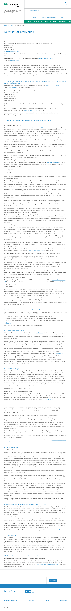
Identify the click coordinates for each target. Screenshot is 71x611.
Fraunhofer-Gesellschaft (34, 10)
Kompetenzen (38, 21)
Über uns (29, 21)
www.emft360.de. (12, 87)
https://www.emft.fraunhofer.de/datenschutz (48, 564)
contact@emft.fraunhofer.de (11, 51)
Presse (35, 17)
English (63, 17)
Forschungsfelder (51, 21)
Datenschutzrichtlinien (47, 399)
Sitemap (47, 600)
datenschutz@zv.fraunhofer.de (31, 110)
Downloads (63, 600)
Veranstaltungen (59, 14)
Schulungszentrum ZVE (49, 17)
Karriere (47, 14)
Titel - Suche (65, 3)
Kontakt (37, 14)
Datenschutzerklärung (10, 600)
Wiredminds (39, 333)
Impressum (31, 600)
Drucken (53, 580)
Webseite (58, 353)
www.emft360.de (15, 60)
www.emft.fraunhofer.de (44, 58)
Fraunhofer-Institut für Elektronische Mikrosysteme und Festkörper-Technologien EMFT (12, 11)
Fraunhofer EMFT (8, 25)
